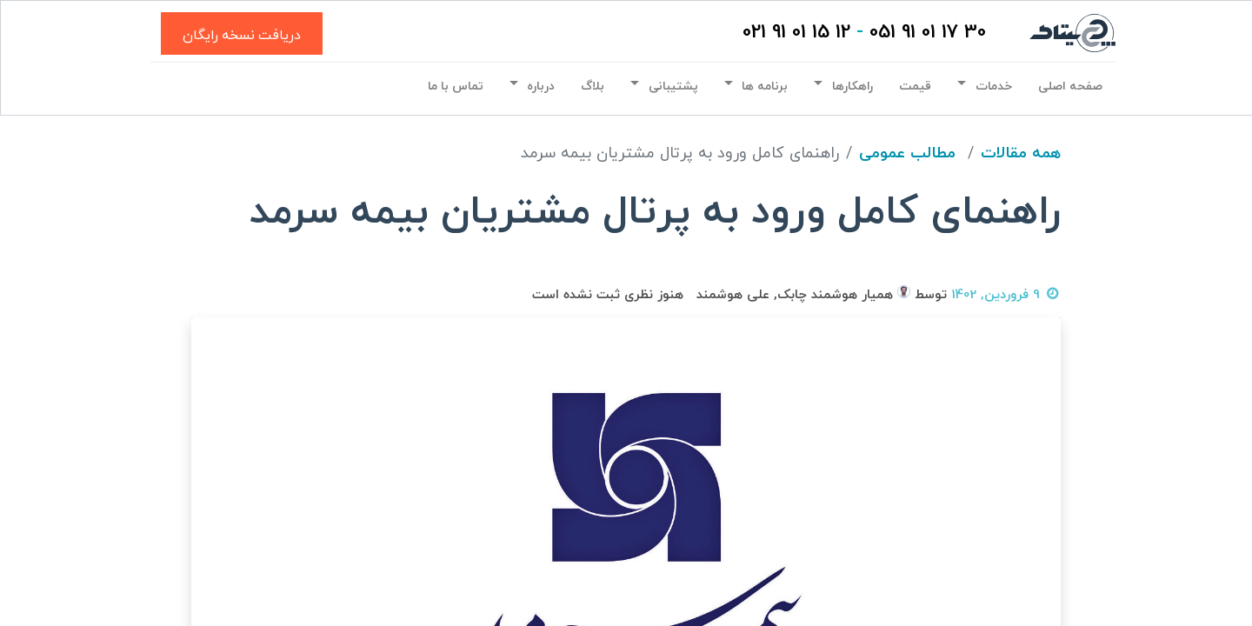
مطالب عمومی (907, 153)
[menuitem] (1070, 87)
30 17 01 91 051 (927, 32)
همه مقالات (1021, 153)
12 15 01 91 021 (796, 32)
